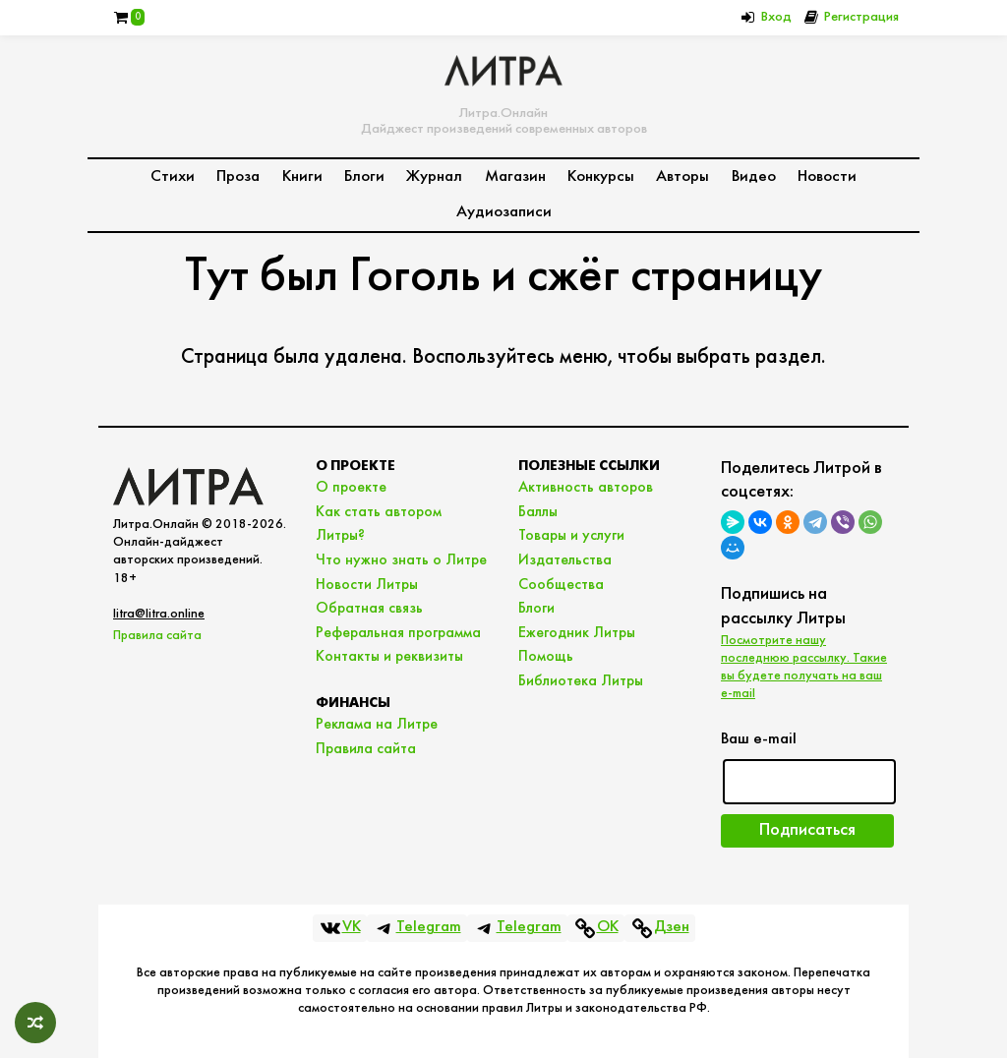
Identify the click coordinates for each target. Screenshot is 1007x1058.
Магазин (515, 176)
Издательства (565, 560)
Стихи (172, 176)
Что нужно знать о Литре (401, 560)
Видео (754, 176)
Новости (827, 176)
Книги (302, 176)
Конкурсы (600, 176)
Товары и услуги (571, 536)
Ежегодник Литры (576, 633)
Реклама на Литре (377, 725)
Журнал (434, 176)
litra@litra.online (159, 614)
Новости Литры (367, 585)
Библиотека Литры (580, 681)
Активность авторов (585, 488)
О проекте (351, 488)
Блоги (364, 176)
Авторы (682, 176)
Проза (238, 176)
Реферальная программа (398, 633)
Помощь (545, 657)
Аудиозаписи (504, 212)
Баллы (538, 512)
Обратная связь (369, 609)
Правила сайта (157, 635)
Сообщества (561, 585)
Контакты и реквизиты (389, 657)
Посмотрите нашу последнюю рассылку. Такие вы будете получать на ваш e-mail (804, 667)
